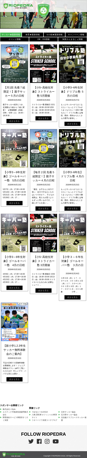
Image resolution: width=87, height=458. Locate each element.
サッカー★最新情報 (11, 34)
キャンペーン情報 (76, 34)
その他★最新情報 (54, 34)
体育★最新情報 (32, 34)
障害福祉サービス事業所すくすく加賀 (15, 418)
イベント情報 (14, 39)
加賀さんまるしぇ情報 (72, 39)
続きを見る (14, 121)
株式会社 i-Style (9, 409)
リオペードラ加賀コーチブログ (44, 420)
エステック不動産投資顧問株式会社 (15, 413)
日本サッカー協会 (68, 412)
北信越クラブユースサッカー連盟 (73, 418)
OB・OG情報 (43, 39)
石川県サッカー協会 (69, 415)
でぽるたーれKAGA (40, 412)
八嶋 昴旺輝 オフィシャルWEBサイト (44, 416)
